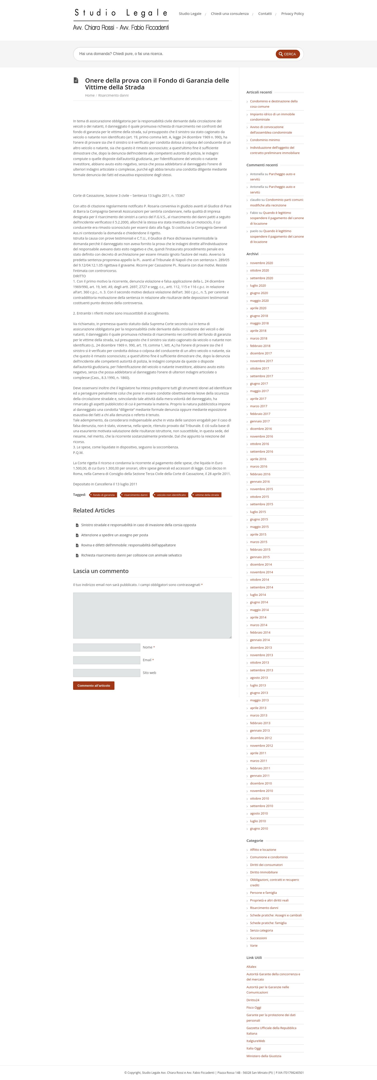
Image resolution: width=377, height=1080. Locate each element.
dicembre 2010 (261, 783)
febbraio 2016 (260, 474)
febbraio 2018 (260, 346)
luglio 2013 (258, 685)
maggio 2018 (259, 323)
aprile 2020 (258, 308)
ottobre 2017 (259, 368)
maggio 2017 (259, 391)
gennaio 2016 (260, 481)
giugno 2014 (259, 602)
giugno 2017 (259, 383)
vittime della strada (207, 495)
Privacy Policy (292, 13)
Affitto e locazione (263, 849)
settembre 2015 (261, 504)
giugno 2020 (259, 293)
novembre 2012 (261, 745)
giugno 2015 (259, 519)
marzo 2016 (258, 466)
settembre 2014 (261, 587)
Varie (254, 945)
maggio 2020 (259, 300)
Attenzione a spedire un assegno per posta (111, 535)
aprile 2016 (258, 459)
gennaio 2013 (260, 730)
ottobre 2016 (259, 444)
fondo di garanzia (104, 495)
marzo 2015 (258, 542)
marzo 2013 (258, 715)
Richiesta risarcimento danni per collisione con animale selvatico (128, 555)
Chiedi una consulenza (230, 13)
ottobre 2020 (259, 270)
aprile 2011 (258, 753)
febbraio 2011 (260, 768)
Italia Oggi (253, 1048)
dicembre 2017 (261, 353)
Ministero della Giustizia (263, 1056)
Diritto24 (252, 1000)
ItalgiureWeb (255, 1041)
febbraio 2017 (260, 414)
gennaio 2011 (260, 775)
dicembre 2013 (261, 647)
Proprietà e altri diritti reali (269, 900)
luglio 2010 (258, 821)
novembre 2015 (261, 489)
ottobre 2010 (259, 798)
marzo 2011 (258, 761)
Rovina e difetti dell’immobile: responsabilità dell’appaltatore (125, 545)
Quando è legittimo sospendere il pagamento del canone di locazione (277, 218)
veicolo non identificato (171, 495)
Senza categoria (261, 930)
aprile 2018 (258, 330)
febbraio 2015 (260, 549)
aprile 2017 (258, 398)
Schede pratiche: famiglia (268, 923)
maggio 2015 (259, 527)
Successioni (258, 938)
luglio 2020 (258, 285)
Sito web (149, 672)
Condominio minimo (265, 140)
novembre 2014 (261, 572)
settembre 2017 (261, 376)
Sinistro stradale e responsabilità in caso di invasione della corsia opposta (135, 525)
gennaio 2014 (260, 640)
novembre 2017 (261, 361)
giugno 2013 (259, 693)
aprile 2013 (258, 708)
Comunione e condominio (269, 857)
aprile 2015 (258, 534)
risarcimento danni (136, 495)
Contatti (265, 13)
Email (148, 660)
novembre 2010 (261, 791)
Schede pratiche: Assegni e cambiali (276, 915)
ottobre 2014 (259, 579)
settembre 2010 (261, 806)
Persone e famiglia (263, 892)
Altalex (251, 966)
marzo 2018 (258, 338)
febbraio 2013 (260, 723)
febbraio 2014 (260, 632)
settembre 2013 (261, 670)
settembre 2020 (261, 278)
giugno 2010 (259, 828)
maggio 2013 (259, 700)
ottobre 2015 (259, 496)
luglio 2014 (258, 594)
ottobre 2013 (259, 662)
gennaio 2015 (260, 557)
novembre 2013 (261, 655)
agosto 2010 (259, 813)
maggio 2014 (259, 610)
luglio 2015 (258, 512)
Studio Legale (190, 13)
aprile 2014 (258, 617)
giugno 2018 (259, 316)
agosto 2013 (259, 677)
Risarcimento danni (113, 95)
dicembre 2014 (261, 564)
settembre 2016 (261, 451)
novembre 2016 (261, 436)
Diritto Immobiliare (264, 872)
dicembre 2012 (261, 738)
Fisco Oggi (253, 1007)
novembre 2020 (261, 263)
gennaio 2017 (260, 421)
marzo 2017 (258, 406)
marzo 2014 (258, 625)
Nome (149, 647)
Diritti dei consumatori (266, 865)
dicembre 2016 (261, 428)
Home (90, 95)
